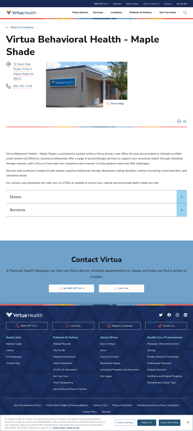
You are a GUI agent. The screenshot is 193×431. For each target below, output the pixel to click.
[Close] (188, 422)
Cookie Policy (90, 411)
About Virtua (132, 3)
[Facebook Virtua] (169, 315)
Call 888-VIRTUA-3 (71, 288)
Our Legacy (106, 376)
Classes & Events (109, 356)
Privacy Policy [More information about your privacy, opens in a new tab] (59, 427)
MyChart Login (13, 344)
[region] (96, 423)
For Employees (14, 356)
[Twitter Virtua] (161, 315)
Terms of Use (100, 405)
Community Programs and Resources (119, 369)
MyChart (117, 3)
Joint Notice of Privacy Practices (70, 389)
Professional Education (159, 363)
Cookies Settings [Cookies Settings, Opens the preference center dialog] (125, 422)
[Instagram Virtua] (177, 315)
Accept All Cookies (169, 422)
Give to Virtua (151, 3)
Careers (168, 3)
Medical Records (62, 344)
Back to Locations (20, 27)
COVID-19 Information (65, 369)
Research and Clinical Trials (161, 382)
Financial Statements (64, 356)
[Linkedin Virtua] (185, 315)
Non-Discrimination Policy (27, 405)
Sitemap (106, 411)
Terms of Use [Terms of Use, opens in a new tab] (72, 427)
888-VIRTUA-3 (101, 3)
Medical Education (156, 369)
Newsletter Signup (110, 363)
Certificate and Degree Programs (164, 376)
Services (99, 12)
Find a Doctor (80, 12)
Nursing (151, 350)
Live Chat (121, 288)
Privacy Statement (122, 405)
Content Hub (13, 363)
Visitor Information (63, 363)
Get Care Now (169, 12)
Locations (118, 12)
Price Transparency (63, 382)
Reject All (147, 422)
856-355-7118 (22, 86)
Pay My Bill (182, 3)
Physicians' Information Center (163, 344)
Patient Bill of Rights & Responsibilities (67, 405)
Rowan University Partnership (163, 356)
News (103, 350)
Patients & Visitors (142, 12)
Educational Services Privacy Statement (158, 405)
